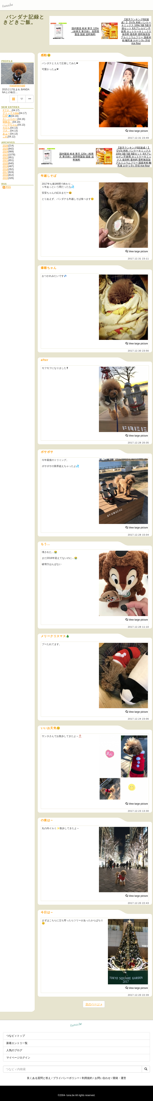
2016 (5, 175)
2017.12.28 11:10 (138, 627)
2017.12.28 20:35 (138, 442)
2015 (5, 178)
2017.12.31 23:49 (138, 138)
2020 (5, 163)
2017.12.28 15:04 (138, 535)
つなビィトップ (15, 1035)
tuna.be (76, 1025)
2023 (5, 154)
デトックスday (11, 113)
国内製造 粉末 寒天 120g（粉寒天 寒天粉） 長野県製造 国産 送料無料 (85, 31)
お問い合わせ (103, 1078)
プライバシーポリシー (66, 1078)
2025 (5, 148)
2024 (5, 151)
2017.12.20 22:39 (138, 995)
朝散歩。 (7, 122)
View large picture (136, 131)
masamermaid (17, 85)
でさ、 (6, 130)
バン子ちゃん (10, 124)
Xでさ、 (7, 110)
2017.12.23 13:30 (138, 811)
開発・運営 (119, 1078)
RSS (7, 187)
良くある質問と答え (39, 1078)
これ (5, 136)
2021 (5, 160)
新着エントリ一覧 (17, 1043)
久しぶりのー (10, 119)
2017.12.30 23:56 (138, 351)
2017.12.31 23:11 (138, 258)
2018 (5, 169)
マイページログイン (18, 1057)
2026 (5, 145)
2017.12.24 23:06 (138, 719)
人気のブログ (14, 1050)
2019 (5, 166)
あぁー (6, 133)
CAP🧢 (7, 116)
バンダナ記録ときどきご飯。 (24, 19)
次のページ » (93, 1004)
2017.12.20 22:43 (138, 903)
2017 (5, 172)
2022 (5, 157)
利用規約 (87, 1078)
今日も (6, 127)
